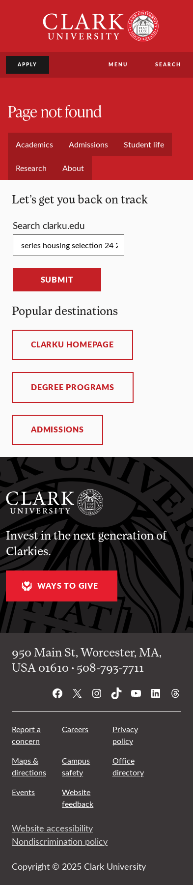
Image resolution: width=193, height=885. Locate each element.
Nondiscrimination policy (60, 841)
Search (168, 64)
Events (23, 792)
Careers (75, 729)
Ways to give (58, 586)
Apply (27, 64)
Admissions (57, 429)
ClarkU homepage (72, 344)
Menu (118, 64)
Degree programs (72, 387)
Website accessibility (52, 828)
